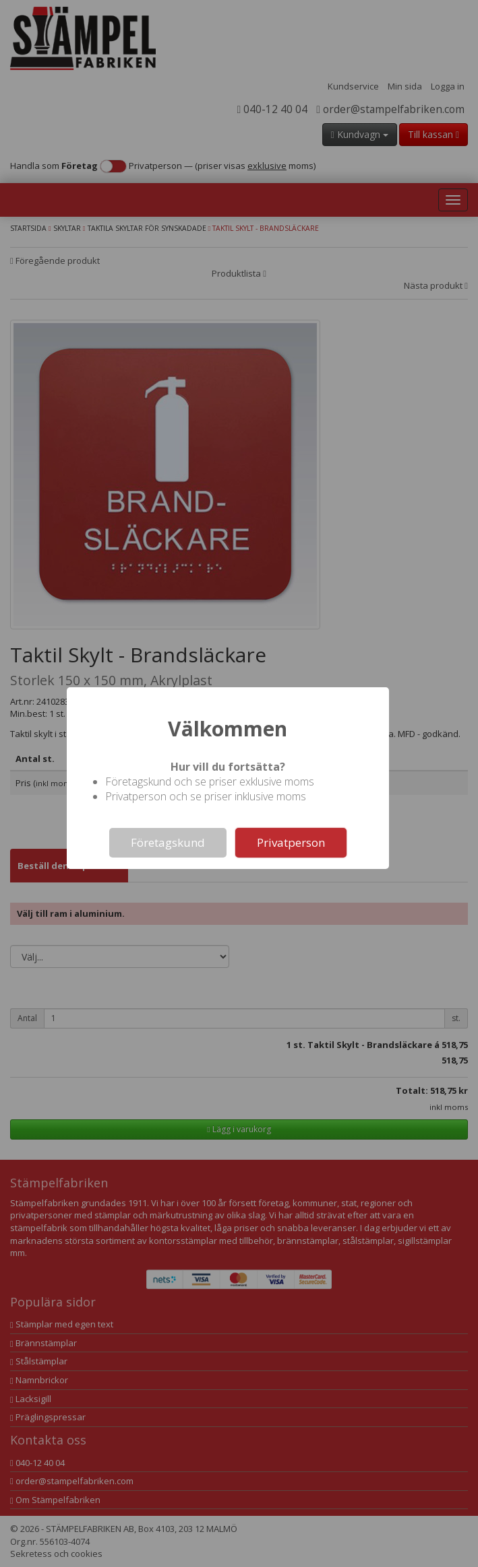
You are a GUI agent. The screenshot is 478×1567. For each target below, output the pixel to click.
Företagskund (168, 842)
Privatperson (291, 842)
